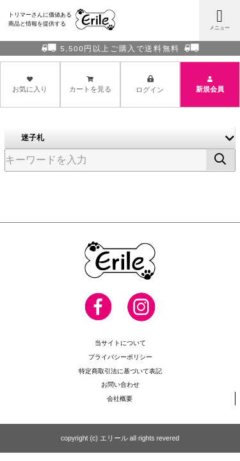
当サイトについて (120, 342)
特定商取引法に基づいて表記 (120, 370)
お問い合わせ (120, 383)
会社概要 (120, 397)
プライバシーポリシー (120, 356)
